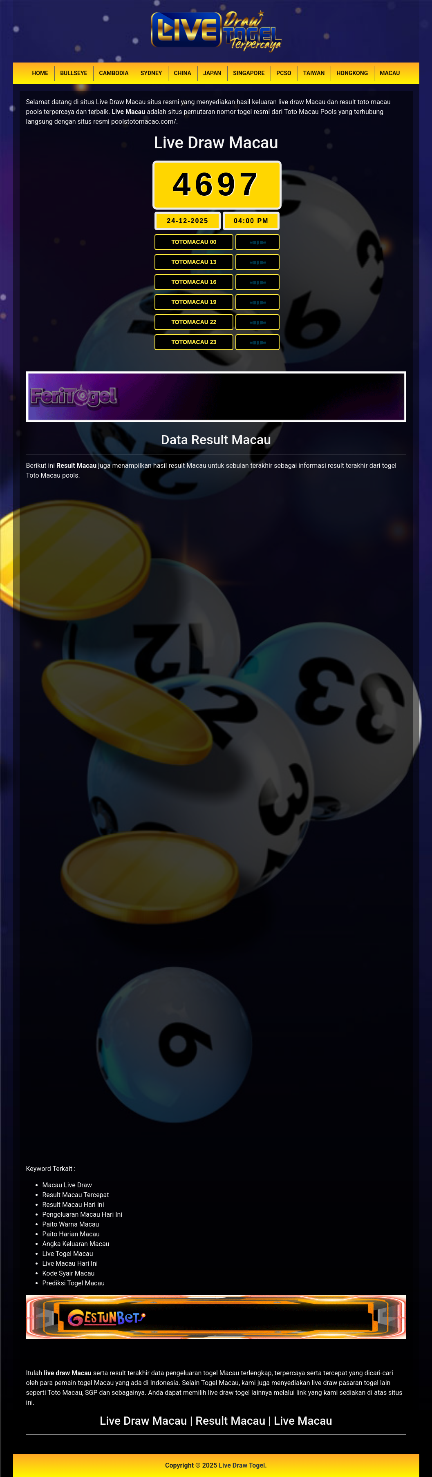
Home (40, 73)
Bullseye (73, 73)
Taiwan (314, 73)
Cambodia (113, 73)
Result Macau (230, 1421)
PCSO (283, 73)
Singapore (248, 73)
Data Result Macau (216, 439)
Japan (212, 73)
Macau (390, 73)
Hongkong (352, 73)
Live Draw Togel (242, 1465)
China (182, 73)
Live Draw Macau (216, 142)
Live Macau (303, 1421)
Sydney (151, 73)
